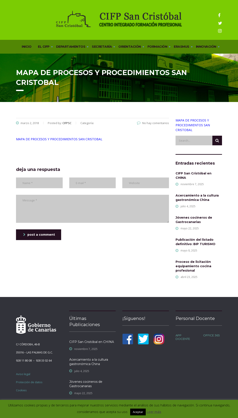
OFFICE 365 (211, 335)
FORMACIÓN (157, 47)
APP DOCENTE (183, 337)
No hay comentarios (153, 123)
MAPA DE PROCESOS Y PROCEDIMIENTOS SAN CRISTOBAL (59, 139)
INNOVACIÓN (206, 47)
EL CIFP (44, 47)
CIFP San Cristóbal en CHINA (193, 175)
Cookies (21, 390)
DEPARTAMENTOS (70, 47)
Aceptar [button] (138, 412)
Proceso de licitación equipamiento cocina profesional (193, 266)
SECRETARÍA (102, 47)
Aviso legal (23, 374)
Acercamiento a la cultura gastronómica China (197, 197)
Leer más (154, 411)
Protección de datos (29, 382)
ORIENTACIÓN (129, 47)
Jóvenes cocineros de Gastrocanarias (194, 220)
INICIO (26, 47)
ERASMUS (181, 47)
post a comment (39, 235)
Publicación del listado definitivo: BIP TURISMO (195, 242)
